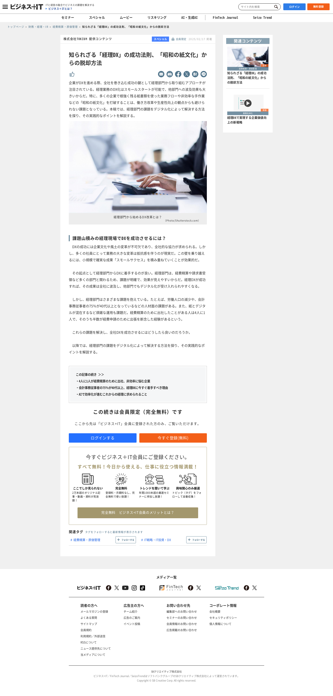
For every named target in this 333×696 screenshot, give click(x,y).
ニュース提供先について (95, 648)
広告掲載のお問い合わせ (181, 630)
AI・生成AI (189, 17)
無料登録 (318, 6)
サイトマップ (88, 624)
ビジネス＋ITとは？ (60, 9)
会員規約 (86, 630)
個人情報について (220, 624)
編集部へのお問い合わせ (181, 611)
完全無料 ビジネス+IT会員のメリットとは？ (137, 512)
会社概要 (214, 611)
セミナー (67, 17)
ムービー (126, 17)
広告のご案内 (132, 618)
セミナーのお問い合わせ (181, 618)
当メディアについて (92, 654)
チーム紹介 (130, 611)
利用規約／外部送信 (92, 636)
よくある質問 (88, 618)
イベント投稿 (132, 624)
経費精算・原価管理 (86, 540)
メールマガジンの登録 (94, 611)
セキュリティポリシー (223, 618)
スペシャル (97, 17)
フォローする (127, 539)
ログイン (294, 7)
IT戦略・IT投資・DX (157, 540)
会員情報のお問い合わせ (181, 624)
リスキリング (156, 17)
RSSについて (88, 642)
